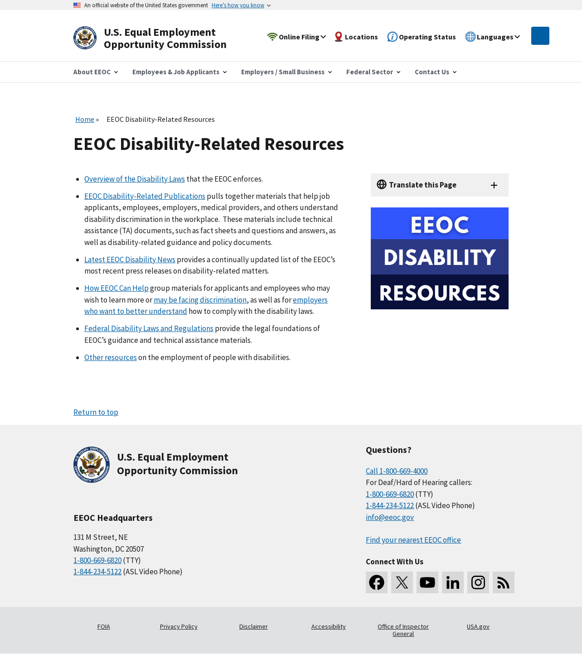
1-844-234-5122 (97, 572)
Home (84, 119)
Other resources (110, 357)
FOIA (103, 626)
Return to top (95, 412)
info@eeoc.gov (390, 517)
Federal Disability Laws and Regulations (148, 328)
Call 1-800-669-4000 (396, 471)
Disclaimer (253, 626)
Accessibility (328, 626)
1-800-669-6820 (97, 560)
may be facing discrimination (200, 300)
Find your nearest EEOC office (413, 540)
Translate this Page (422, 185)
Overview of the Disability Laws (134, 179)
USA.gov (478, 626)
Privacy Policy (179, 626)
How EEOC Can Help (116, 288)
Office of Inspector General (403, 630)
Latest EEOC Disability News (129, 259)
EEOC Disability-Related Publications (144, 196)
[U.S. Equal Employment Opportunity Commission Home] (160, 38)
